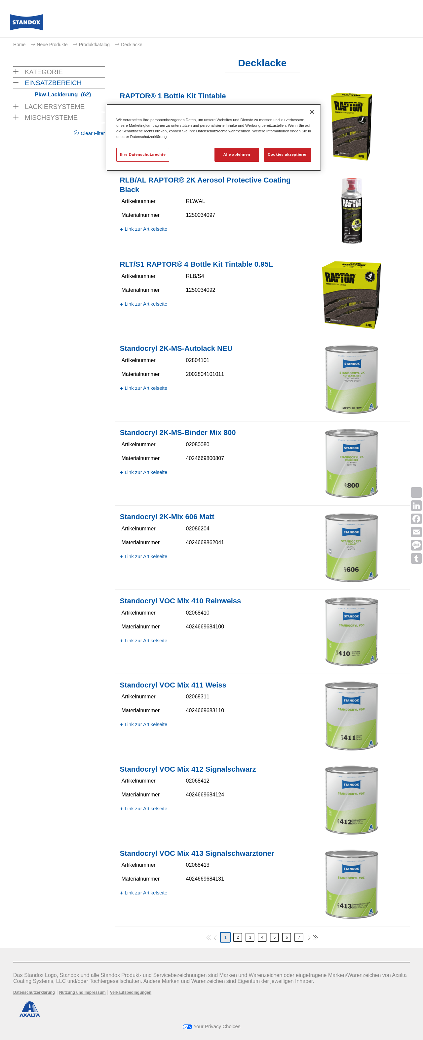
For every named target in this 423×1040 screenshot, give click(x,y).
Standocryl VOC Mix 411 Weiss (173, 685)
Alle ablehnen (236, 154)
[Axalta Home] (26, 24)
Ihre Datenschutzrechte (143, 154)
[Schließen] (312, 112)
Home (19, 44)
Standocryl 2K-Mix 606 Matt (167, 517)
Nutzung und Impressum (82, 992)
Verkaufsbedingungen (130, 992)
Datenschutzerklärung (34, 992)
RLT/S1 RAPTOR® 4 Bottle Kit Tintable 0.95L (196, 264)
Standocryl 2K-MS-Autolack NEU (176, 348)
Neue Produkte (52, 44)
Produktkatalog (94, 44)
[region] (213, 137)
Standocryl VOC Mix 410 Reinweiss (180, 601)
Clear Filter (93, 133)
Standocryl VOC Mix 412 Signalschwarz (188, 769)
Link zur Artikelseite (146, 229)
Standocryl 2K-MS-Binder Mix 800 (178, 432)
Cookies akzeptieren (288, 154)
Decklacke (131, 44)
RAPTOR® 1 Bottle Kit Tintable (173, 96)
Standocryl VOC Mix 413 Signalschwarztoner (197, 853)
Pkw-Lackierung (63, 94)
